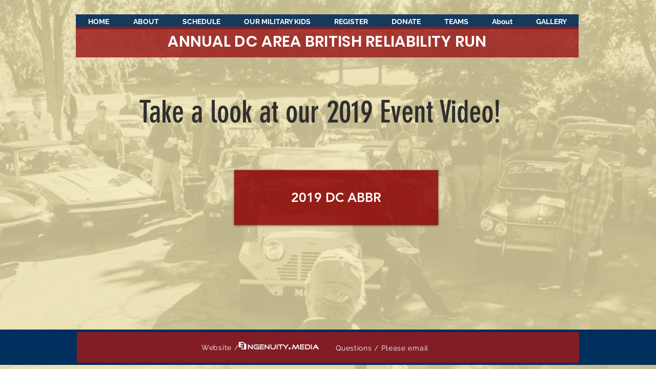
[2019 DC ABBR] (336, 197)
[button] (551, 24)
